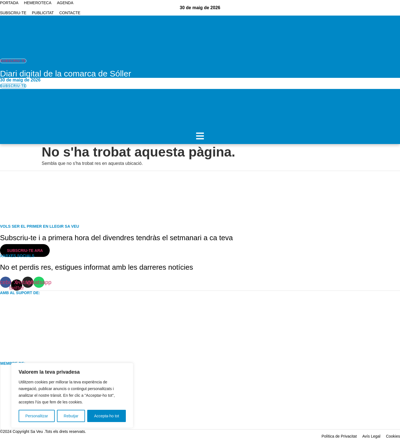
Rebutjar (71, 416)
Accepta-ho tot (106, 416)
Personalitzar (36, 416)
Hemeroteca (37, 3)
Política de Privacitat (339, 436)
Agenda (65, 3)
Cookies (393, 436)
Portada (9, 3)
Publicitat (43, 13)
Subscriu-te (13, 13)
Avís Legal (371, 436)
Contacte (70, 13)
